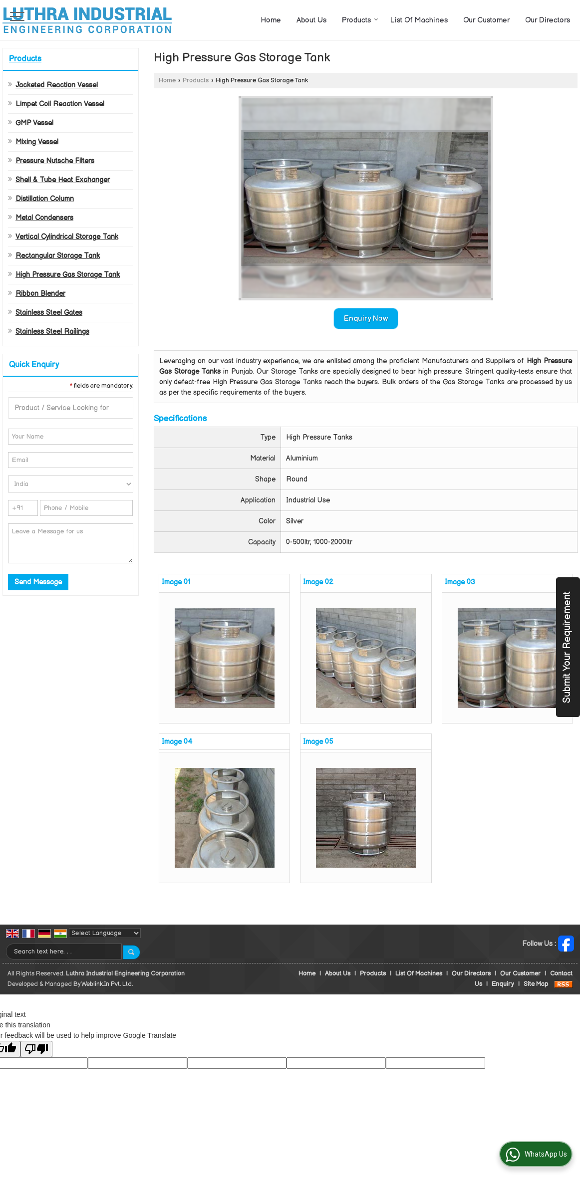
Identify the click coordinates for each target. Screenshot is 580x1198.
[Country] (70, 484)
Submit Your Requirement (567, 647)
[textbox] (70, 408)
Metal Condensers (44, 218)
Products (360, 20)
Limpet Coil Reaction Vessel (59, 104)
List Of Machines (419, 20)
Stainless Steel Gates (48, 312)
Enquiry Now (366, 318)
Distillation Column (44, 199)
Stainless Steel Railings (52, 331)
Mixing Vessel (36, 142)
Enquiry (503, 984)
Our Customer (486, 20)
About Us (311, 20)
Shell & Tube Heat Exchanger (62, 180)
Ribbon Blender (40, 293)
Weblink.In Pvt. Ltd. (107, 984)
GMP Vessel (34, 123)
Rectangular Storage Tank (57, 255)
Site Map (536, 984)
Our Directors (547, 20)
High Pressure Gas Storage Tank (67, 274)
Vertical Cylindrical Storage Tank (66, 237)
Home (271, 20)
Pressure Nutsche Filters (54, 161)
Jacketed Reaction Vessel (56, 85)
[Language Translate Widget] (105, 933)
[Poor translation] (36, 1049)
